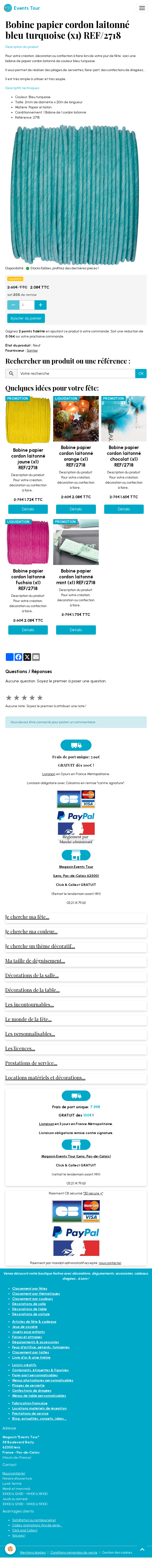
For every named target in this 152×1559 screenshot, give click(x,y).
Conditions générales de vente (73, 1552)
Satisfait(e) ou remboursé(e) (34, 1520)
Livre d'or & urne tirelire (31, 1357)
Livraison (48, 774)
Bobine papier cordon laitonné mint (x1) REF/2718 (75, 576)
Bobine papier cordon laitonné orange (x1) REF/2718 (76, 456)
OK (141, 373)
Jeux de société (25, 1327)
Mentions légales (33, 1552)
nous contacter (110, 1263)
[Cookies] (10, 1548)
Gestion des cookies (117, 1552)
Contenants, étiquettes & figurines (40, 1370)
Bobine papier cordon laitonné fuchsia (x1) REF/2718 (28, 579)
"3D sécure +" (93, 1193)
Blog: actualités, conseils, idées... (39, 1419)
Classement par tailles (30, 1352)
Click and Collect (24, 1530)
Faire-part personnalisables (35, 1375)
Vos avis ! (18, 1535)
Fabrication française (30, 1403)
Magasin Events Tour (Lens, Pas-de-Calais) (76, 1156)
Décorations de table (29, 1309)
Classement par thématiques (36, 1294)
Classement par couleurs (32, 1299)
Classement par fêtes (29, 1289)
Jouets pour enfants (28, 1332)
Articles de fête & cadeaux (34, 1322)
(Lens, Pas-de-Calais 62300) (76, 876)
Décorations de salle (29, 1304)
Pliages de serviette (28, 1385)
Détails (28, 509)
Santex (32, 350)
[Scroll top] (142, 1549)
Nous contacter (13, 1473)
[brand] (22, 8)
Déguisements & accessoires (35, 1342)
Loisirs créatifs (24, 1365)
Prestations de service (30, 1413)
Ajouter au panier (26, 318)
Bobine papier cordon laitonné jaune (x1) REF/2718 (28, 458)
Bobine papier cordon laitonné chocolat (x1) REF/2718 (124, 456)
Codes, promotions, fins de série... (37, 1525)
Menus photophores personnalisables (42, 1380)
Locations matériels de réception (39, 1408)
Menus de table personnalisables (39, 1396)
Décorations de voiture (31, 1314)
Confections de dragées (31, 1391)
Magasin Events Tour (76, 867)
